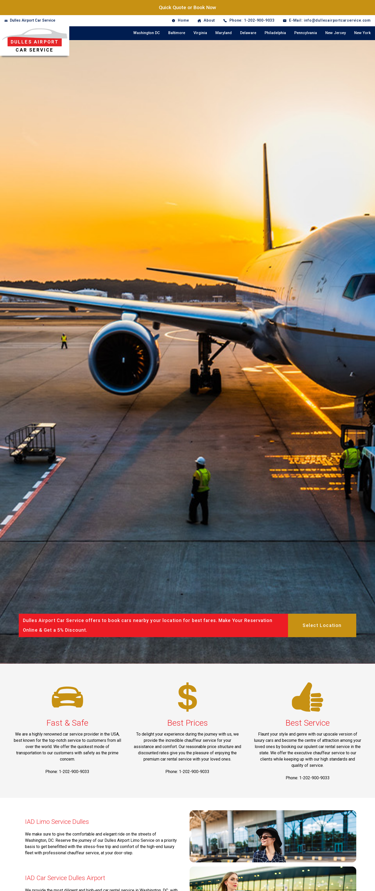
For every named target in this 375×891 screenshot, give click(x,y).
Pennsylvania (305, 33)
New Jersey (335, 33)
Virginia (200, 33)
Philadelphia (275, 33)
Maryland (223, 33)
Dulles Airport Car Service (32, 20)
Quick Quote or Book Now (187, 7)
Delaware (248, 33)
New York (362, 33)
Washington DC (146, 33)
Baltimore (176, 33)
